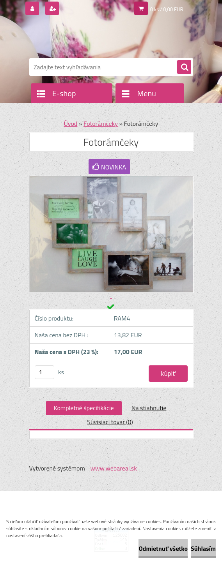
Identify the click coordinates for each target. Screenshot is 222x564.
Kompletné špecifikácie (84, 407)
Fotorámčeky (100, 123)
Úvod (71, 123)
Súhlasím (203, 548)
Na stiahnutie (149, 407)
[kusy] (44, 372)
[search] (184, 67)
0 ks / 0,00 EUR (166, 9)
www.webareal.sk (113, 468)
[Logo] (83, 37)
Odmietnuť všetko (163, 548)
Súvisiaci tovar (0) (110, 422)
